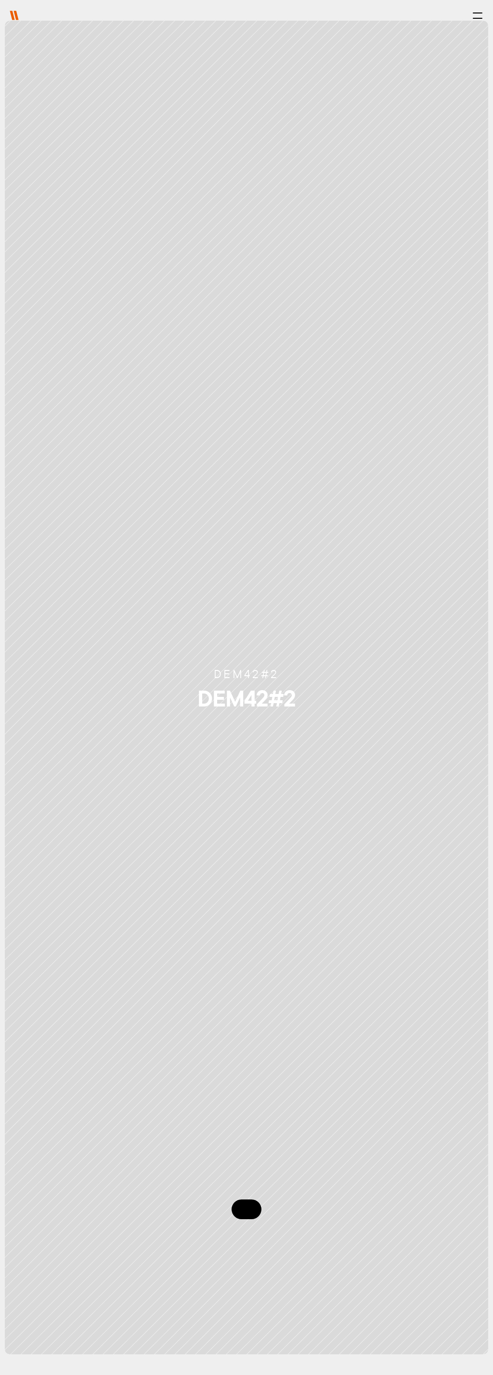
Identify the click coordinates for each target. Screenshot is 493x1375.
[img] (14, 15)
